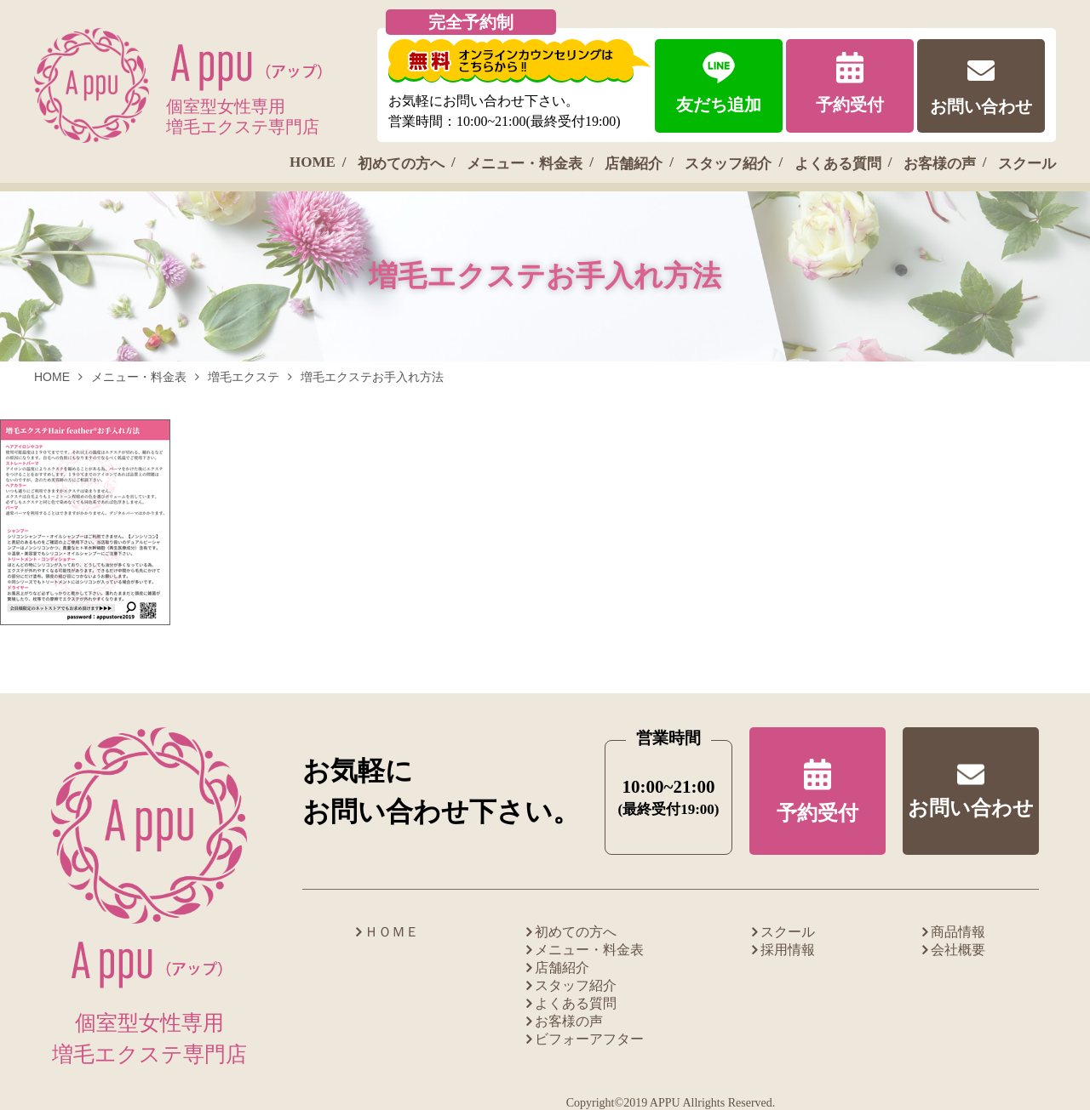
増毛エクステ (243, 377)
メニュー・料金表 (524, 164)
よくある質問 (838, 164)
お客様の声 (940, 164)
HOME (313, 162)
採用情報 (787, 949)
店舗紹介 (634, 164)
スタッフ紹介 (728, 164)
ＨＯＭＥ (391, 932)
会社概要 (958, 949)
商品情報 (958, 932)
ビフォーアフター (589, 1039)
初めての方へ (401, 164)
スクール (1027, 164)
